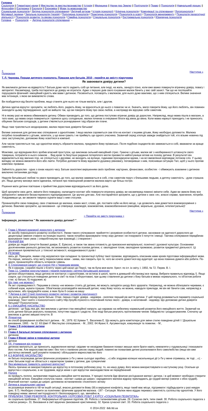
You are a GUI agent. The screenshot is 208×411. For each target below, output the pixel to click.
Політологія (141, 5)
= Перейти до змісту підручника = (104, 216)
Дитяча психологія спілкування (50, 11)
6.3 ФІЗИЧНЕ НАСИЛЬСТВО (25, 355)
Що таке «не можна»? (21, 282)
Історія (88, 5)
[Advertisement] (104, 44)
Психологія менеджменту (159, 14)
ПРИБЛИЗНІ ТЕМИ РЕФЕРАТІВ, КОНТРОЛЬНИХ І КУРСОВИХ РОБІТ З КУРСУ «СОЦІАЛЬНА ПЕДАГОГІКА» (73, 396)
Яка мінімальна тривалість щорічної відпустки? (36, 364)
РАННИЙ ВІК (16, 241)
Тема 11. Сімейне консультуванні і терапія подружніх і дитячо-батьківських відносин (59, 270)
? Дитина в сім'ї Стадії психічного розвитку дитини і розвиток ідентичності (52, 294)
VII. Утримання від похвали (24, 343)
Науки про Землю (120, 5)
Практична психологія (104, 14)
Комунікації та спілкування (157, 11)
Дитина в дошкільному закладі (26, 384)
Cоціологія (7, 5)
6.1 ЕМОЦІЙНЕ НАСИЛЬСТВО (26, 305)
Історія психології (102, 11)
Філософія (7, 8)
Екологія (37, 8)
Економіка (51, 8)
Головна (6, 20)
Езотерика (23, 8)
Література (14, 317)
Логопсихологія (184, 11)
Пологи (12, 373)
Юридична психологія (169, 17)
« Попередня (8, 72)
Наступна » (196, 72)
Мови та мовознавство (73, 8)
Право (154, 5)
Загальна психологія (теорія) (42, 14)
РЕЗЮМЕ (14, 253)
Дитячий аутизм (80, 11)
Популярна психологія (75, 14)
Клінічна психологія (127, 11)
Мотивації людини (12, 14)
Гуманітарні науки (27, 5)
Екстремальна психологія (138, 17)
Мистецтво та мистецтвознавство (61, 5)
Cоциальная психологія (15, 11)
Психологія (167, 5)
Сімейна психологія (79, 17)
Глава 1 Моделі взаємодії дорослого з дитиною (36, 230)
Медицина (101, 5)
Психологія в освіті (130, 14)
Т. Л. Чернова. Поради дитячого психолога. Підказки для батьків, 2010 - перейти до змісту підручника (67, 77)
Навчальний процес (189, 5)
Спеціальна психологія (106, 17)
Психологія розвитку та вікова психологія (40, 17)
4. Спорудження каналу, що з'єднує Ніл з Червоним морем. (43, 265)
